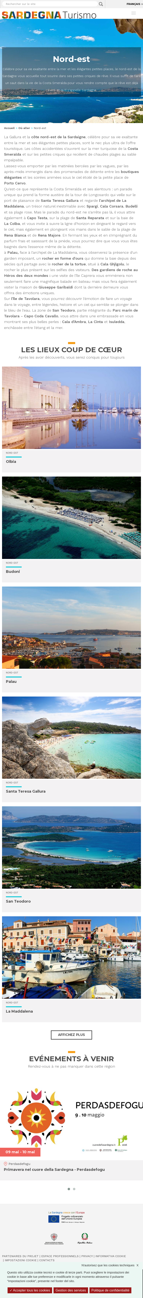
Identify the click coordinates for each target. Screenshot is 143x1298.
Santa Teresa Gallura (26, 791)
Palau (11, 681)
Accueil (9, 128)
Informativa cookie (110, 1256)
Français (133, 4)
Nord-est (12, 453)
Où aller (24, 128)
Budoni (13, 571)
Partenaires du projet (20, 1256)
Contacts (47, 1260)
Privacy (87, 1256)
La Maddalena (19, 1011)
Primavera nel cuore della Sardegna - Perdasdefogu (54, 1170)
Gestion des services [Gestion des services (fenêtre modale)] (71, 1290)
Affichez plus (71, 1035)
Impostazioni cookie (21, 1260)
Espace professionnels (60, 1256)
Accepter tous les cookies (30, 1290)
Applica (101, 4)
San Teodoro (18, 901)
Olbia (11, 461)
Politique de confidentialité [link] (111, 1290)
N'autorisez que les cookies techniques (112, 1265)
